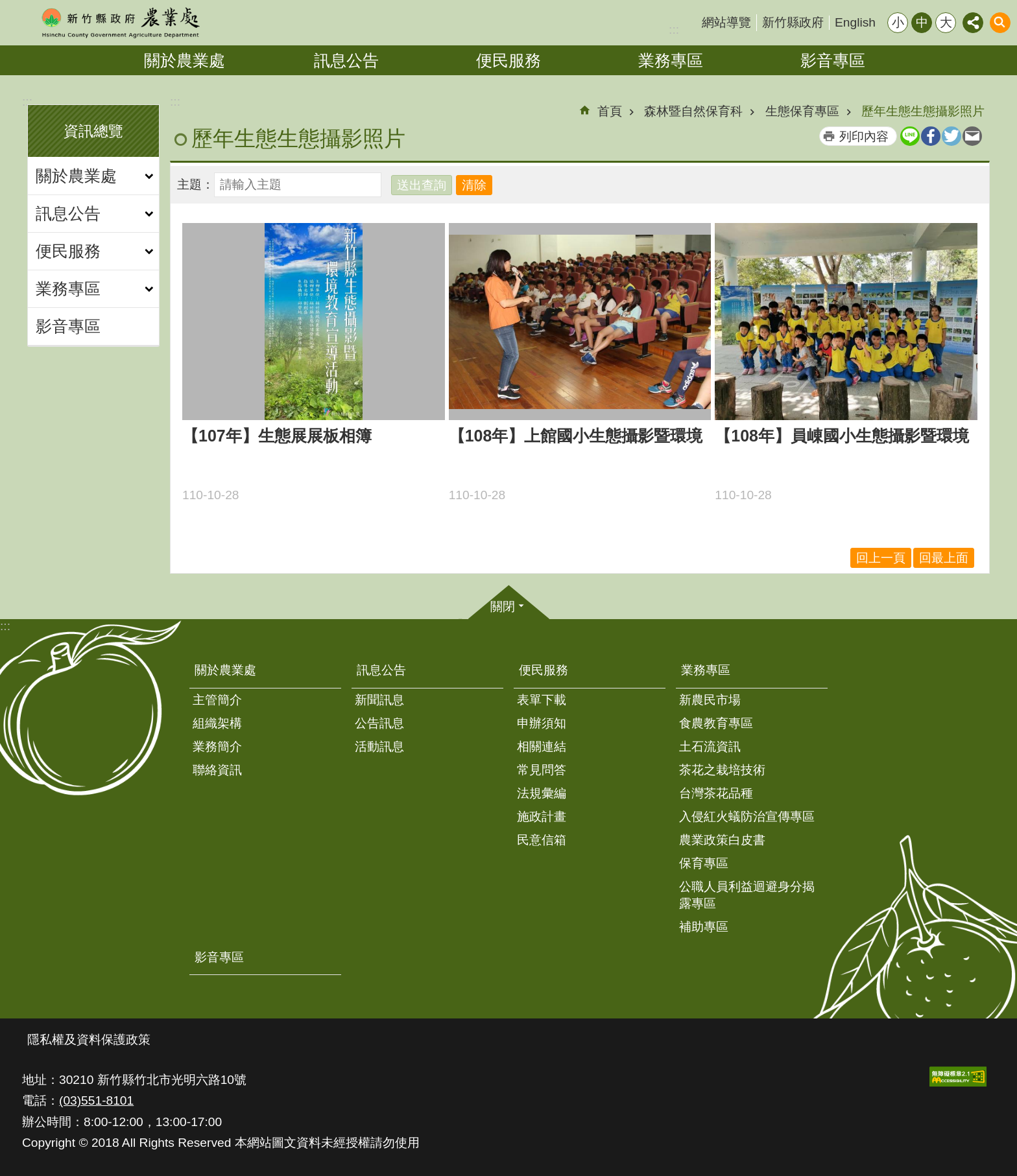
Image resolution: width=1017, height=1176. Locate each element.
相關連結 (541, 746)
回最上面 (943, 558)
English (855, 22)
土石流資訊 (710, 746)
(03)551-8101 (96, 1100)
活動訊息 (379, 746)
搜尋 (1000, 22)
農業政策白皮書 (722, 840)
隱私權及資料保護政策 (88, 1039)
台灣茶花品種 (716, 793)
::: (674, 29)
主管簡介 (217, 700)
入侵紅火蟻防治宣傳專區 (747, 816)
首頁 (609, 111)
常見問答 (541, 770)
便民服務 (508, 60)
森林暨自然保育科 (693, 111)
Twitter (951, 136)
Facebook (930, 136)
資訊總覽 (93, 131)
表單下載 (541, 700)
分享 (973, 22)
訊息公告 (346, 60)
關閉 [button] (502, 606)
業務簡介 (217, 746)
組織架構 (217, 723)
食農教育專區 (716, 723)
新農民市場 (710, 700)
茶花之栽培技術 (722, 770)
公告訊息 (379, 723)
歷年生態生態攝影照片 (923, 111)
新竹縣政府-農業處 (119, 22)
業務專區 (670, 60)
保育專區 (703, 863)
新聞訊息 (379, 700)
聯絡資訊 (217, 770)
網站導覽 (726, 22)
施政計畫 (541, 816)
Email (972, 136)
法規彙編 (541, 793)
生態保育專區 (802, 111)
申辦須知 (541, 723)
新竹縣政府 (793, 22)
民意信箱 (541, 840)
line (910, 136)
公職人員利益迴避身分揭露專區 (747, 895)
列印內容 (864, 136)
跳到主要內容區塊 (6, 6)
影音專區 (832, 60)
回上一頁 (880, 558)
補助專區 (703, 927)
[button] (958, 1076)
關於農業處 (184, 60)
